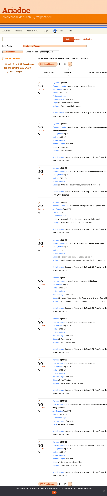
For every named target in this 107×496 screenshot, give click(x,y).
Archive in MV (32, 31)
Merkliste (58, 31)
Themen (18, 31)
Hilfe (70, 31)
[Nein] (104, 491)
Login (46, 31)
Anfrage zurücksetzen (83, 39)
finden (68, 39)
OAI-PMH (41, 89)
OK (54, 492)
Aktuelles (6, 31)
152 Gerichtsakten (48, 64)
